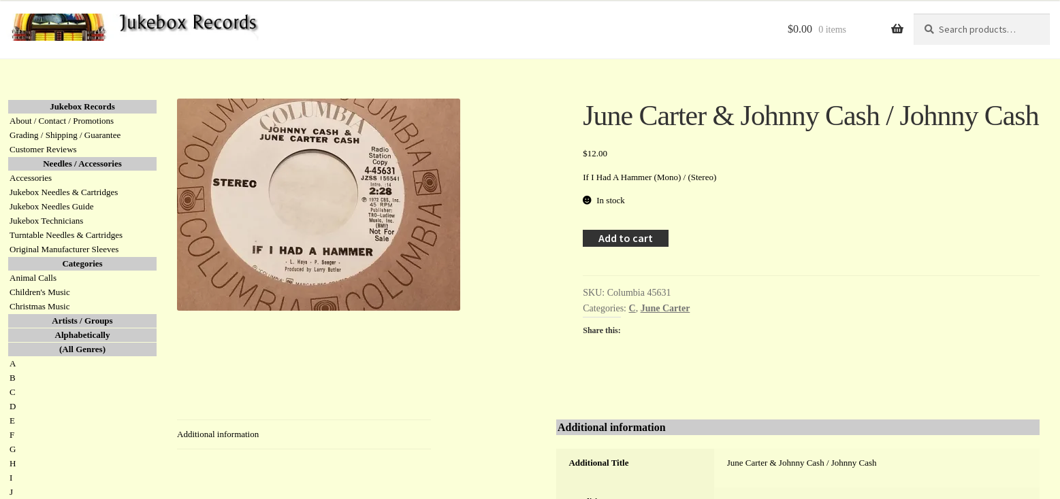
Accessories (31, 178)
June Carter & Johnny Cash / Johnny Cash (802, 463)
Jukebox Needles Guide (51, 206)
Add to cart (625, 238)
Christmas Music (39, 306)
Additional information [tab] (218, 434)
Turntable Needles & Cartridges (66, 235)
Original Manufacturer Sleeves (64, 249)
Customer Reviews (43, 149)
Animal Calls (33, 278)
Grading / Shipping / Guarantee (65, 135)
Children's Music (40, 292)
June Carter (665, 308)
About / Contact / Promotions (62, 121)
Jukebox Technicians (46, 221)
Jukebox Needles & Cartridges (64, 192)
